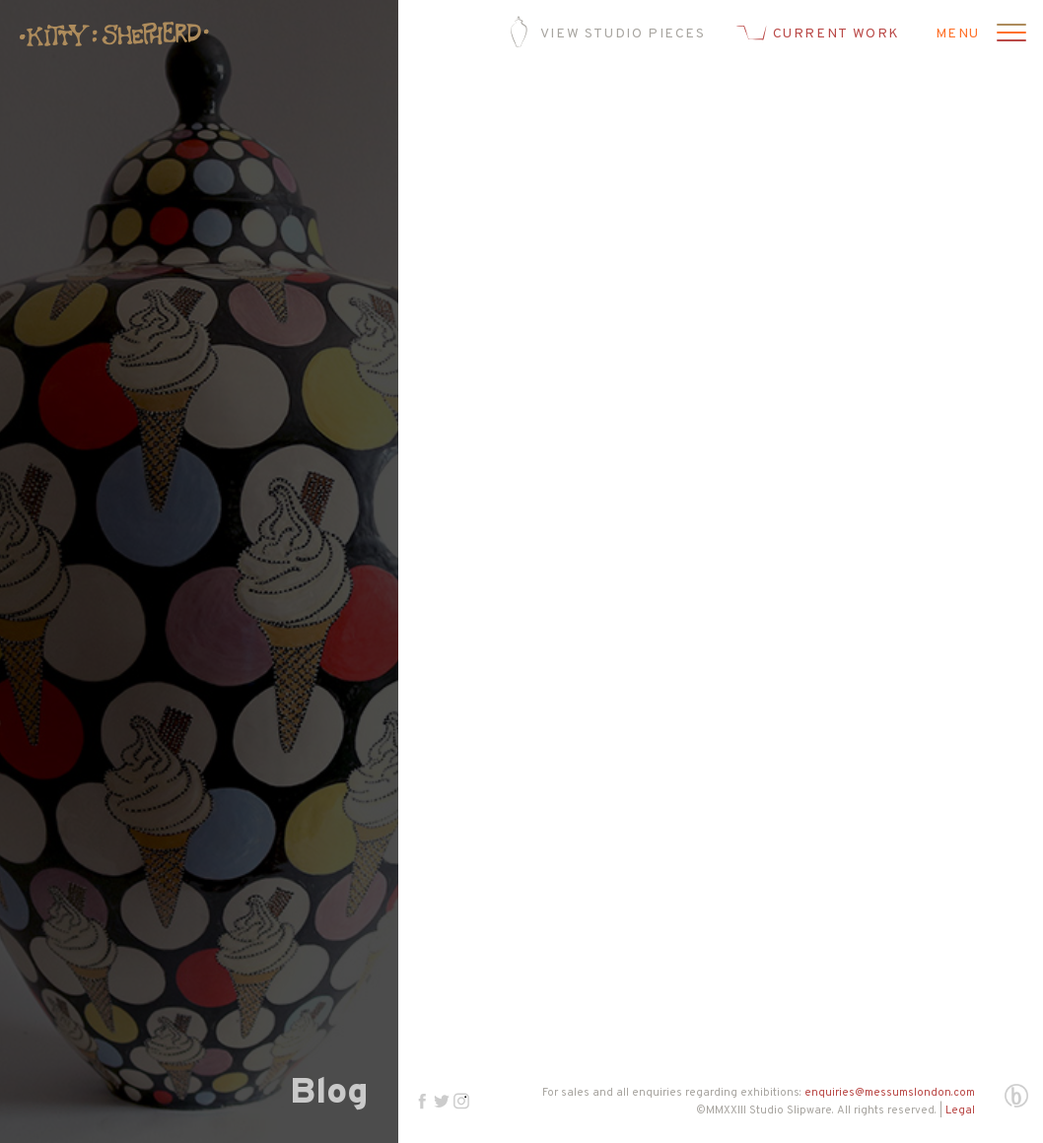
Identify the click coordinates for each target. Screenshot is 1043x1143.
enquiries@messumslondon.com (889, 1093)
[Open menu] (1008, 34)
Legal (960, 1110)
